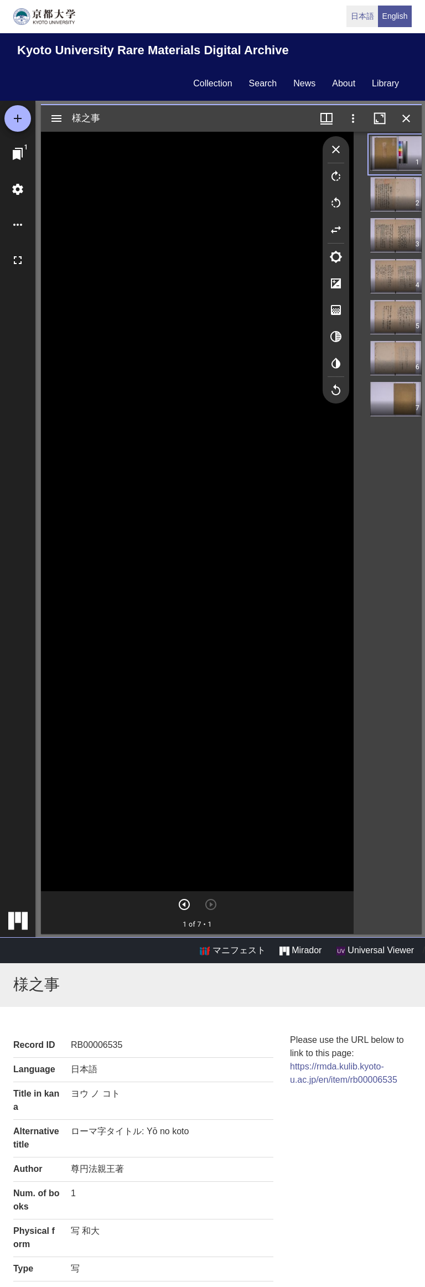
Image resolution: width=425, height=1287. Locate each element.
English (395, 16)
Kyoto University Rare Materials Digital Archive (153, 50)
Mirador (300, 950)
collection (212, 83)
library (385, 83)
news (304, 83)
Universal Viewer (375, 950)
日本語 (362, 16)
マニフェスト (232, 950)
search (263, 83)
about (343, 83)
